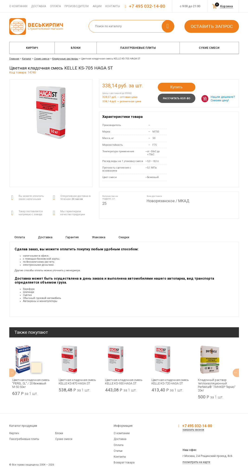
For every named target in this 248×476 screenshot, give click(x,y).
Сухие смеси (209, 48)
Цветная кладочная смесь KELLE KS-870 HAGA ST (77, 381)
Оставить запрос (212, 26)
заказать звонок (193, 429)
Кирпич (32, 48)
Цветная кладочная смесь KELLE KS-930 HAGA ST (123, 381)
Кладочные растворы (65, 58)
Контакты (112, 6)
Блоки (76, 48)
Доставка (38, 6)
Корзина (226, 6)
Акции (97, 6)
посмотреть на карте (196, 462)
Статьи (118, 451)
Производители (76, 6)
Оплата (55, 6)
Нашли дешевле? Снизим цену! (223, 98)
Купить (176, 87)
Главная (14, 58)
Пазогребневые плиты (138, 48)
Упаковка (98, 237)
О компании (18, 6)
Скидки (124, 237)
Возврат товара (124, 462)
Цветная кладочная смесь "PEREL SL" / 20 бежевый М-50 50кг (31, 383)
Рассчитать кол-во (176, 98)
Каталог (26, 58)
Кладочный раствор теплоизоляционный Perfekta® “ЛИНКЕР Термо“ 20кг (216, 385)
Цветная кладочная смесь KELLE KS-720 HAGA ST (170, 381)
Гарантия (72, 237)
